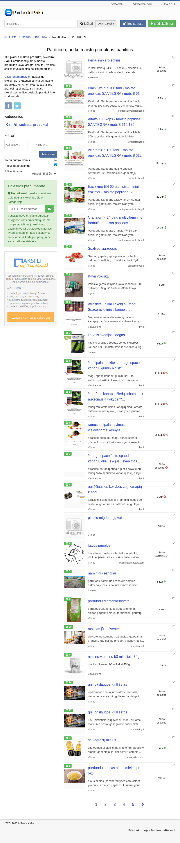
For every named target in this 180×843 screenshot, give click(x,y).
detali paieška (106, 23)
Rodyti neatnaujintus (17, 165)
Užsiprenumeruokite (17, 76)
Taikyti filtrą (48, 154)
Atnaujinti (167, 3)
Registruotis (133, 23)
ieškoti (86, 23)
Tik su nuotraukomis (17, 160)
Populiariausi (141, 3)
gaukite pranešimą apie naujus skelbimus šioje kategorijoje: (29, 198)
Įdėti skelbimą (162, 23)
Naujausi (116, 3)
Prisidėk (134, 830)
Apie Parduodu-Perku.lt (160, 830)
